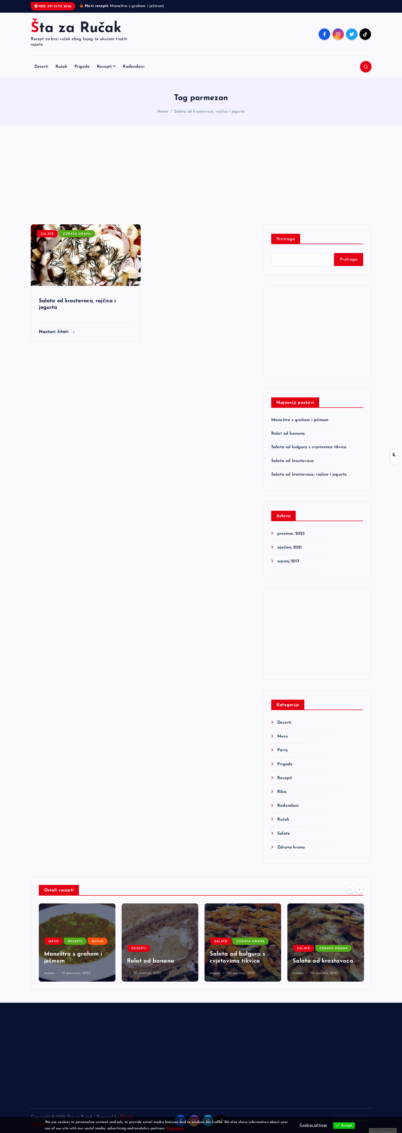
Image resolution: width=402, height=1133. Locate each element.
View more (175, 1128)
